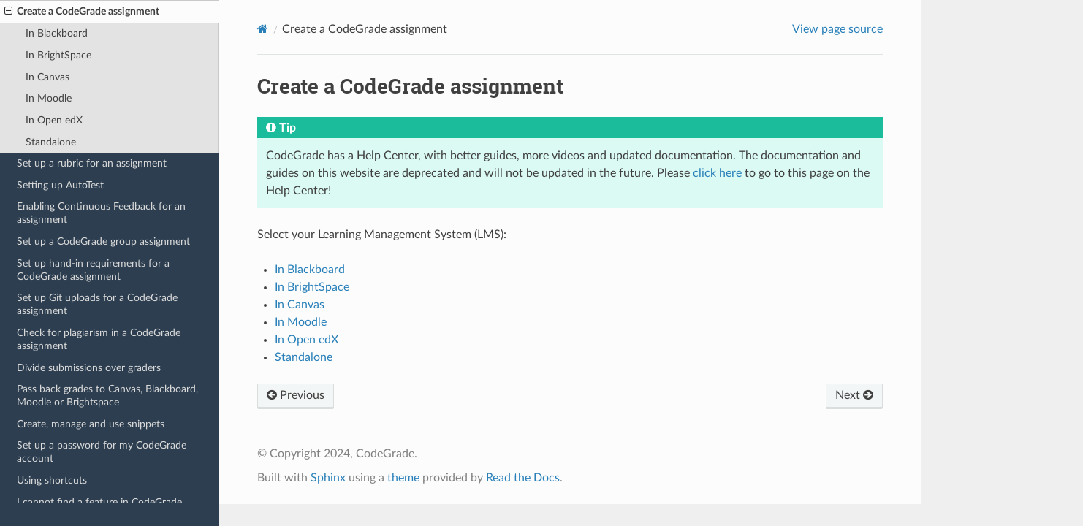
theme (403, 478)
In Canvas (47, 77)
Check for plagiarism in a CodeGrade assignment (98, 339)
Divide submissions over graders (89, 367)
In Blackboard (57, 33)
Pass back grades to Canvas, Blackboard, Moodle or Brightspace (107, 396)
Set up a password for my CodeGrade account (101, 452)
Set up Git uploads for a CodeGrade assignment (97, 304)
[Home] (262, 29)
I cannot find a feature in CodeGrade (99, 502)
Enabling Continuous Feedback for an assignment (101, 213)
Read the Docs (523, 478)
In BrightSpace (58, 55)
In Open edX (54, 120)
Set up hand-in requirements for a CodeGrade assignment (93, 270)
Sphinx (328, 478)
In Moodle (49, 98)
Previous (295, 395)
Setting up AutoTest (60, 185)
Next (854, 395)
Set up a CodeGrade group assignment (103, 241)
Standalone (51, 142)
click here (717, 173)
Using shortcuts (52, 480)
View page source (837, 29)
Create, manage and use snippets (90, 424)
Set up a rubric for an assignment (92, 163)
